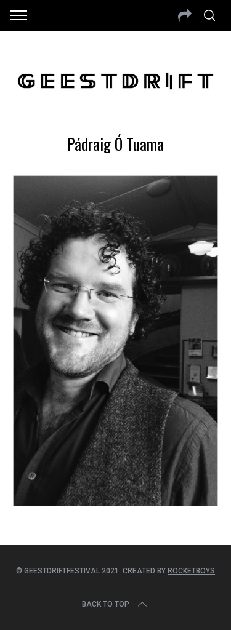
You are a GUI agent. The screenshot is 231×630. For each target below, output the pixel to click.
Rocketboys (191, 571)
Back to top (115, 604)
